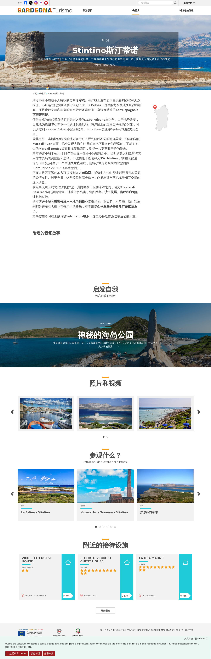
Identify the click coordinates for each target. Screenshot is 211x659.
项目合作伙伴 (106, 630)
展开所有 (105, 610)
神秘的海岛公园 (105, 335)
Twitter (31, 2)
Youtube (46, 2)
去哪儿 (135, 10)
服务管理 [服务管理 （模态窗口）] (35, 653)
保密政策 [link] (48, 653)
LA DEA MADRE (151, 558)
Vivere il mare (105, 323)
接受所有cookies (17, 653)
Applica (175, 3)
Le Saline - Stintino (35, 512)
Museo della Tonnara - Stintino (104, 512)
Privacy (131, 630)
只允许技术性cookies (197, 638)
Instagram (36, 2)
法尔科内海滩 (149, 512)
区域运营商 (119, 630)
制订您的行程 (186, 10)
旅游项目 (87, 10)
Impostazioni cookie (171, 630)
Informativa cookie (148, 630)
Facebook (25, 2)
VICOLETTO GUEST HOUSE (37, 559)
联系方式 (189, 630)
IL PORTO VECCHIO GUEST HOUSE (95, 559)
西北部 (105, 40)
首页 (35, 93)
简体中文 (188, 3)
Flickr (41, 2)
